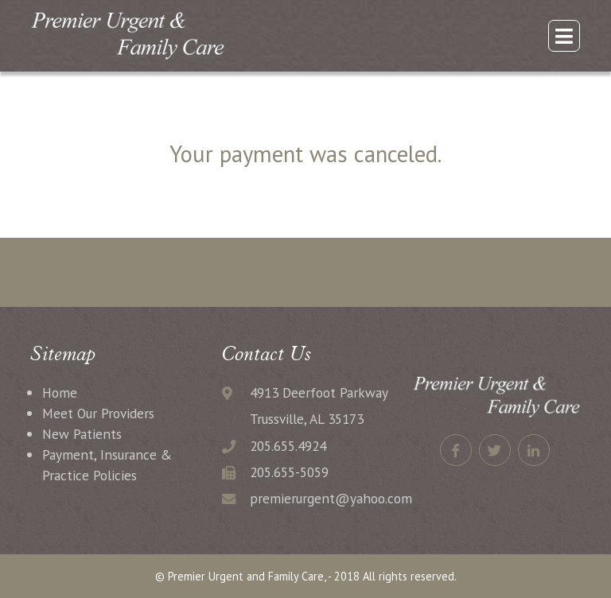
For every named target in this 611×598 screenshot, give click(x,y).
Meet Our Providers (98, 413)
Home (59, 392)
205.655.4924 (288, 446)
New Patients (82, 434)
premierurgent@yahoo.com (331, 498)
